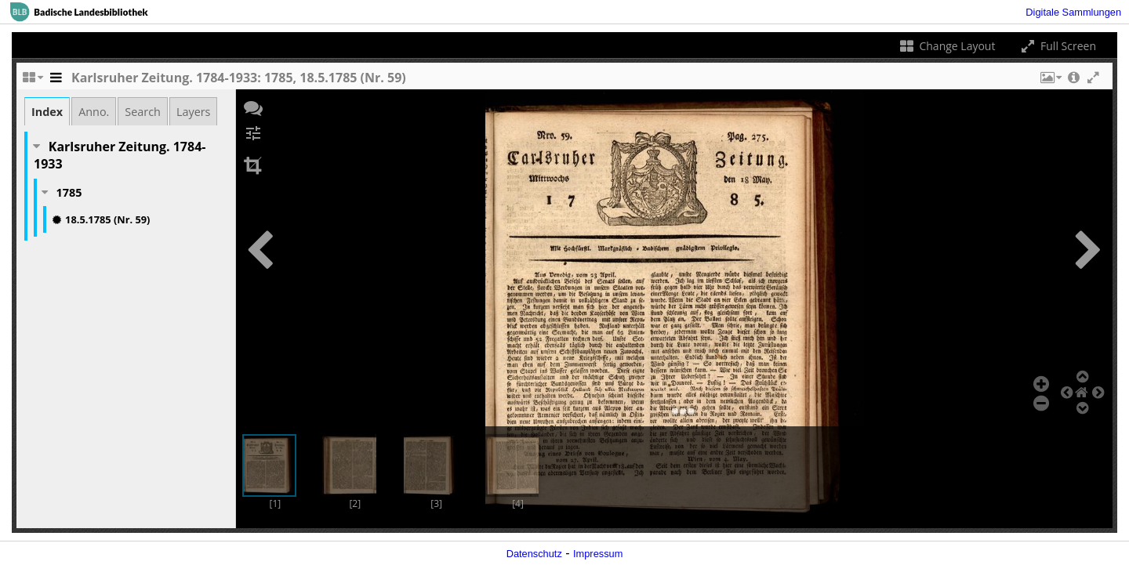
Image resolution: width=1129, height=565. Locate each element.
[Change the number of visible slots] (32, 81)
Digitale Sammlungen (1073, 12)
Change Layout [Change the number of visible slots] (947, 45)
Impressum (598, 554)
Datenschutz (534, 554)
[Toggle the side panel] (56, 81)
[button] (1050, 81)
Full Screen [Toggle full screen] (1057, 45)
